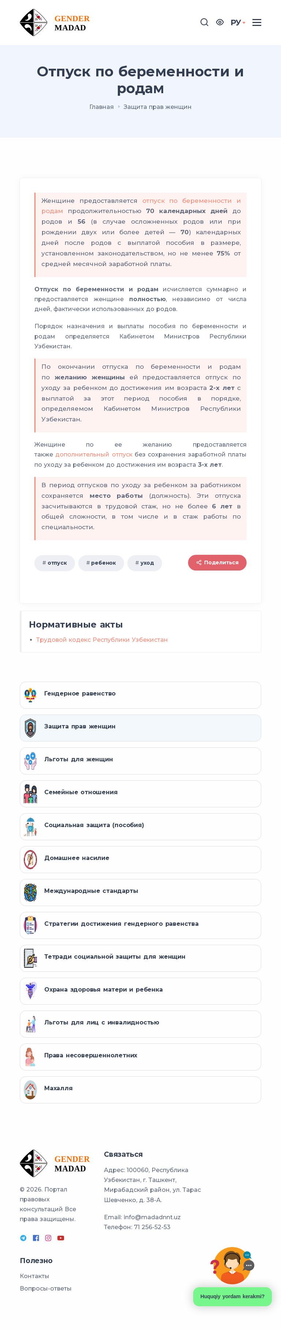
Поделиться (217, 562)
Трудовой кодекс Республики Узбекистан (102, 639)
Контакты (34, 1276)
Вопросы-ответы (46, 1288)
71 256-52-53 (152, 1227)
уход (147, 563)
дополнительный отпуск (94, 454)
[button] (220, 22)
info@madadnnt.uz (152, 1217)
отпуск (57, 563)
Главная (101, 106)
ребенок (103, 563)
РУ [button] (236, 22)
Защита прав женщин (158, 106)
